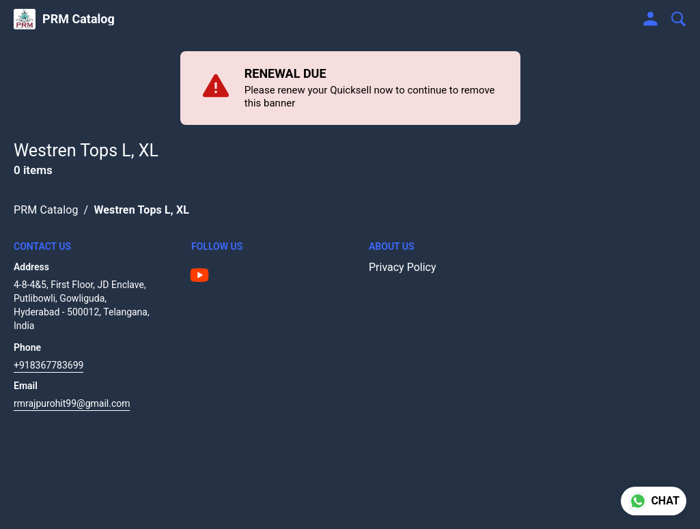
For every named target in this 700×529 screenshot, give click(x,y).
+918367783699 (48, 365)
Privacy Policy (402, 267)
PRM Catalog (78, 19)
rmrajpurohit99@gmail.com (72, 403)
